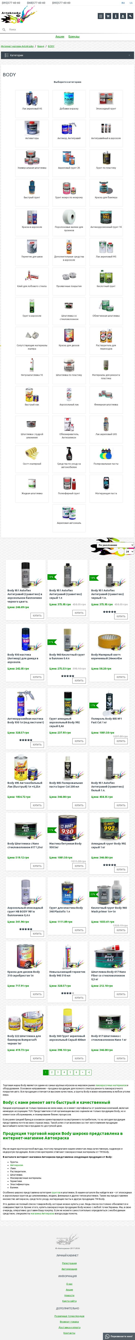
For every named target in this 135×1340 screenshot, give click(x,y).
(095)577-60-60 (11, 2)
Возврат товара (69, 1321)
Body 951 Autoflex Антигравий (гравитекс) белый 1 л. (107, 786)
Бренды (74, 36)
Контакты (69, 1333)
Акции (59, 36)
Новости (69, 1295)
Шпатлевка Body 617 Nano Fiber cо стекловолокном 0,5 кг (108, 975)
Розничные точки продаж (69, 1316)
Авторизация (69, 1269)
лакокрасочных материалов (111, 1085)
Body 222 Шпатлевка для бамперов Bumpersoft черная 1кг (24, 1040)
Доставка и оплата (69, 1327)
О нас (69, 1283)
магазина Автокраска (42, 1213)
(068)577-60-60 (36, 2)
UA (131, 3)
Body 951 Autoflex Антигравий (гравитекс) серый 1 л (65, 594)
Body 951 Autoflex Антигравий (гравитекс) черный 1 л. (107, 594)
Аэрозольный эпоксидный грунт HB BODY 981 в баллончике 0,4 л (25, 911)
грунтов (56, 1192)
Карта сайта (69, 1301)
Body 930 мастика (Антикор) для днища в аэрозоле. (22, 658)
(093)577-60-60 (61, 2)
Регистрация (69, 1263)
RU (123, 3)
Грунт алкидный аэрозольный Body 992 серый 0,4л (64, 722)
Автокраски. (16, 1165)
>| (89, 1072)
